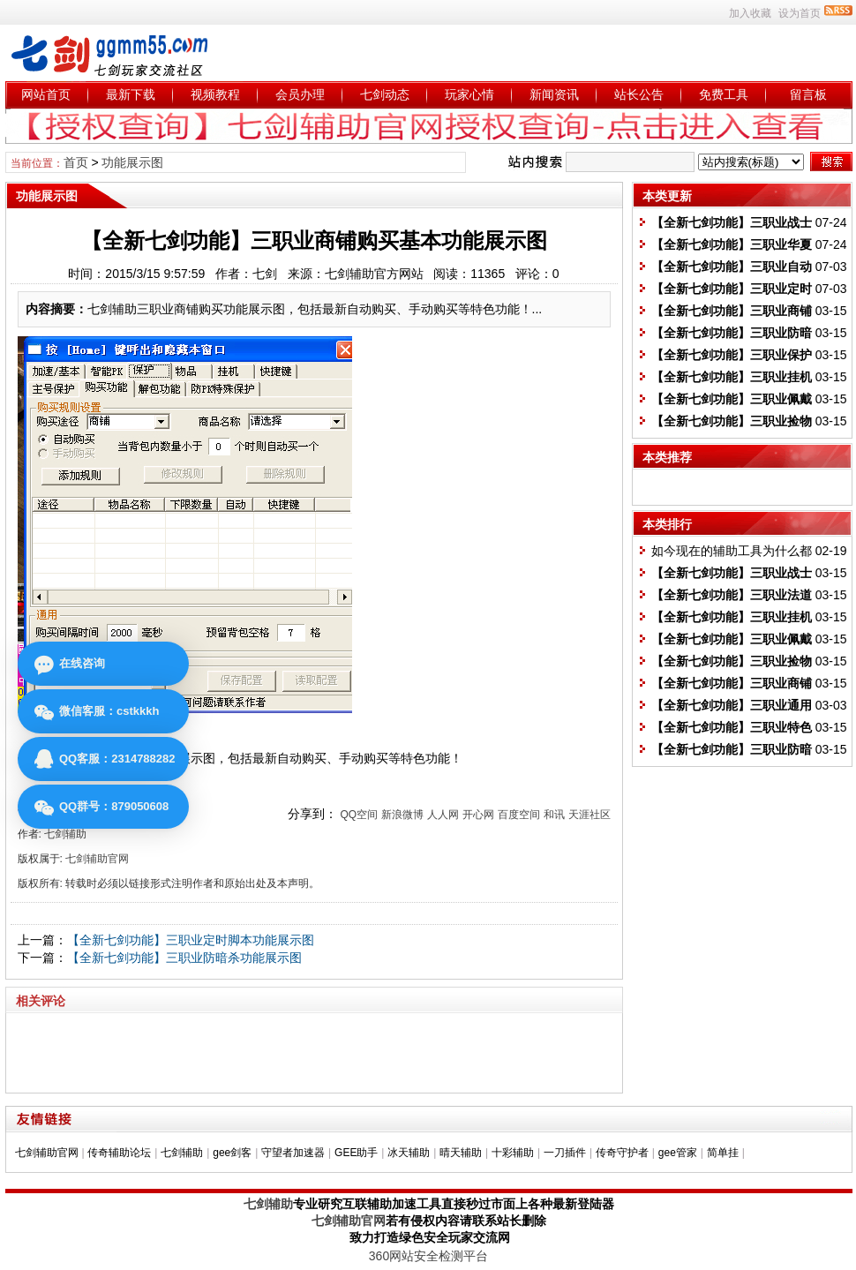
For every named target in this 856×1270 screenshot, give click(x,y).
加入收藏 (750, 13)
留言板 (808, 94)
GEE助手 (356, 1152)
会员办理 (300, 94)
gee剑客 (232, 1152)
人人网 (443, 814)
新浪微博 (402, 814)
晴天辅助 (460, 1152)
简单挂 (723, 1152)
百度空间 (519, 814)
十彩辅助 (513, 1152)
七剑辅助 (182, 1152)
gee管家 (677, 1152)
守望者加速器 (293, 1152)
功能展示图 (132, 162)
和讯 (554, 814)
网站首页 (46, 94)
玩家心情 (469, 94)
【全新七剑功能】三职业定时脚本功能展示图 (190, 940)
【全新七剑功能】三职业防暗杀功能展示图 (184, 958)
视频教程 (215, 94)
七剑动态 (384, 94)
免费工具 (723, 94)
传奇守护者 (622, 1152)
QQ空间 (359, 814)
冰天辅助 (408, 1152)
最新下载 (130, 94)
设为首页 (799, 13)
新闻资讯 (554, 94)
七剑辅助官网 (47, 1152)
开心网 (478, 814)
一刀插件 (565, 1152)
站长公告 (639, 94)
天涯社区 (589, 814)
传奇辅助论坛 (119, 1152)
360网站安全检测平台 (428, 1256)
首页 (76, 162)
